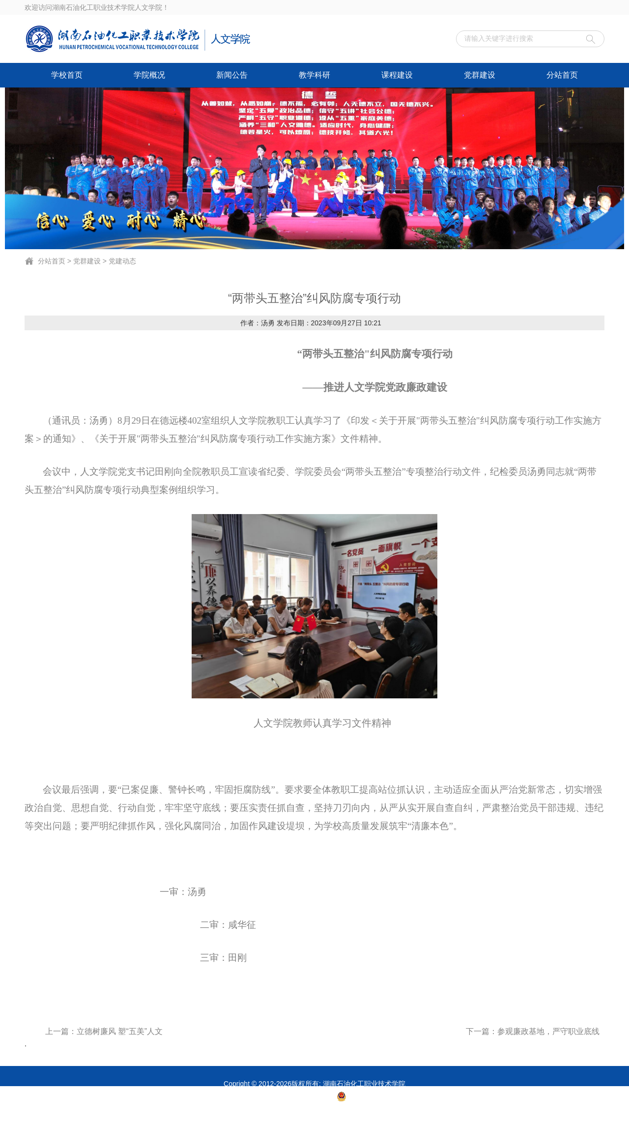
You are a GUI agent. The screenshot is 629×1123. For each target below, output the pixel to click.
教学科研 (314, 75)
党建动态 (122, 261)
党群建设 (479, 75)
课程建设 (397, 75)
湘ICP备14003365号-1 (301, 1099)
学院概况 (149, 75)
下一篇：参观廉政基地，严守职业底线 (533, 1031)
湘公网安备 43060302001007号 (396, 1099)
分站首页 (562, 75)
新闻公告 (232, 75)
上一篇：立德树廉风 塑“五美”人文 (104, 1031)
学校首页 (67, 75)
